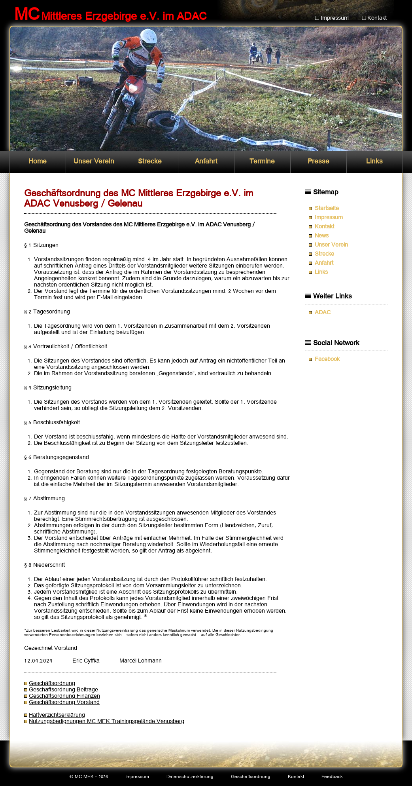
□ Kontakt (374, 18)
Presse (318, 161)
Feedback (332, 776)
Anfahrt (206, 161)
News (322, 236)
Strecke (150, 161)
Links (374, 161)
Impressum (329, 218)
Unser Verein (94, 161)
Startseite (327, 208)
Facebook (327, 359)
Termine (262, 161)
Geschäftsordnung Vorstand (64, 702)
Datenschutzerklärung (190, 776)
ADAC (323, 312)
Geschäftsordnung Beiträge (63, 690)
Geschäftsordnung (52, 683)
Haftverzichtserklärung (57, 715)
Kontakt (324, 227)
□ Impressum (332, 18)
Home (37, 161)
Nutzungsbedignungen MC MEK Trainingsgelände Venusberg (106, 721)
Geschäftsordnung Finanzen (64, 696)
